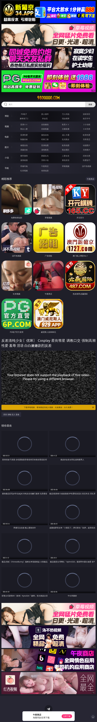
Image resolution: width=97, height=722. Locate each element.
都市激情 (24, 156)
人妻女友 (65, 156)
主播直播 (65, 129)
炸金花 (45, 118)
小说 (7, 157)
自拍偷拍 (45, 124)
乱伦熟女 (65, 139)
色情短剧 (45, 170)
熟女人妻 (24, 129)
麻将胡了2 (24, 118)
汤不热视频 (86, 166)
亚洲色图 (45, 145)
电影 (7, 136)
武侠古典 (86, 156)
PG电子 (24, 114)
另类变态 (86, 139)
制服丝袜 (24, 139)
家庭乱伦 (45, 156)
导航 (7, 168)
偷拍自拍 (45, 135)
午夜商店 (45, 166)
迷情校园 (24, 160)
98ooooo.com (48, 97)
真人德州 (45, 114)
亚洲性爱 (24, 135)
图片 (7, 147)
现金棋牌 (65, 118)
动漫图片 (86, 145)
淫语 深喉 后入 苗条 (11, 414)
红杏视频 (24, 170)
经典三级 (45, 139)
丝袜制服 (45, 129)
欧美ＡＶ (65, 124)
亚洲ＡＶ (24, 124)
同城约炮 (24, 166)
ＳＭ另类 (86, 129)
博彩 (7, 116)
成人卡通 (65, 135)
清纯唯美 (45, 150)
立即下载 (66, 716)
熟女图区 (65, 150)
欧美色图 (65, 145)
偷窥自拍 (24, 145)
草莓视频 (65, 166)
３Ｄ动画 (86, 124)
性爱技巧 (86, 160)
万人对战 (65, 114)
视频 (7, 126)
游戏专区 (86, 114)
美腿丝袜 (24, 150)
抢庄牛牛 (86, 118)
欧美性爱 (86, 135)
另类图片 (86, 150)
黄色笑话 (65, 160)
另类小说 (45, 160)
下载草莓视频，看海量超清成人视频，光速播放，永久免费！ (59, 407)
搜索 (90, 104)
